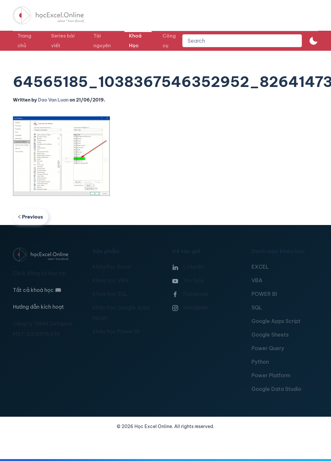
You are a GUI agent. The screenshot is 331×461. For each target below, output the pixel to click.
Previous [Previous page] (30, 217)
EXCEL (260, 266)
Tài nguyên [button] (102, 40)
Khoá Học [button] (135, 40)
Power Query (267, 348)
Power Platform (270, 375)
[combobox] (242, 40)
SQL (256, 307)
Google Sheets (270, 334)
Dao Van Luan (53, 100)
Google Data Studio (276, 389)
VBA (256, 280)
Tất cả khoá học (37, 290)
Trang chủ (24, 40)
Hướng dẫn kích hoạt (38, 307)
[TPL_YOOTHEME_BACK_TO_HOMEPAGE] (54, 15)
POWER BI (264, 294)
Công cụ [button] (169, 40)
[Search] (242, 40)
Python (260, 362)
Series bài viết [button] (63, 40)
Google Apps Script (276, 321)
